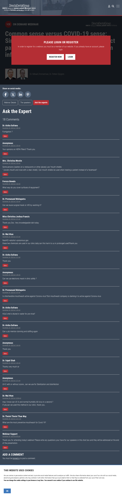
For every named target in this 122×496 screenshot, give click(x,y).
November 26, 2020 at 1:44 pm (11, 328)
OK (7, 491)
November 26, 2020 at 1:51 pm (11, 219)
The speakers (25, 102)
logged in (16, 458)
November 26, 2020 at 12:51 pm (11, 419)
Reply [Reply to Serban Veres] (5, 136)
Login (70, 57)
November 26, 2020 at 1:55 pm (11, 146)
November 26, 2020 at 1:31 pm (11, 380)
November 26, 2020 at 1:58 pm (11, 128)
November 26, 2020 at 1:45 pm (11, 310)
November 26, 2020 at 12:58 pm (11, 398)
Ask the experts (41, 102)
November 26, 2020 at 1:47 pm (11, 292)
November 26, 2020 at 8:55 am (11, 436)
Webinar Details (10, 102)
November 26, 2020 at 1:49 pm (11, 275)
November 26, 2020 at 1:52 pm (11, 184)
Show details (8, 485)
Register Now (55, 57)
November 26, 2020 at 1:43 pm (11, 363)
